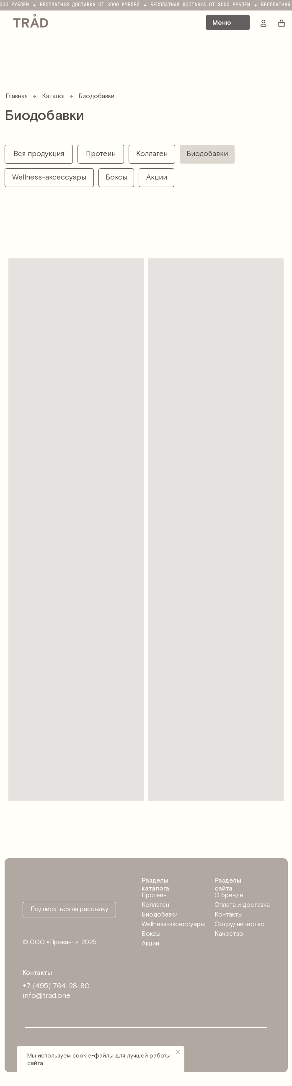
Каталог (54, 96)
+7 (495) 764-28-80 (56, 986)
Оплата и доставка (242, 905)
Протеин (154, 895)
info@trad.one (46, 995)
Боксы (151, 934)
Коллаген (155, 905)
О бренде (228, 895)
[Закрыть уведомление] (178, 1052)
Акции (150, 944)
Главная (16, 96)
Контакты (228, 915)
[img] (31, 20)
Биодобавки (160, 915)
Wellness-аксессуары (173, 924)
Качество (228, 934)
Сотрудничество (239, 924)
